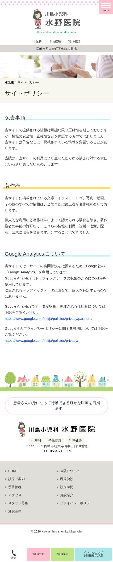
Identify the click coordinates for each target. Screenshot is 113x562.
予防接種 (14, 487)
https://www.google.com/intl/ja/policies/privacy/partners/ (48, 319)
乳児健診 (66, 479)
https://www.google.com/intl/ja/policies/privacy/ (41, 340)
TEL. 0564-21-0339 (56, 451)
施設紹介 (66, 495)
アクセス (14, 495)
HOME (13, 471)
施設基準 (14, 511)
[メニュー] (106, 7)
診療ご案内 (16, 479)
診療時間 (66, 487)
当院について (70, 471)
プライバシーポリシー (76, 503)
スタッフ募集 (18, 503)
